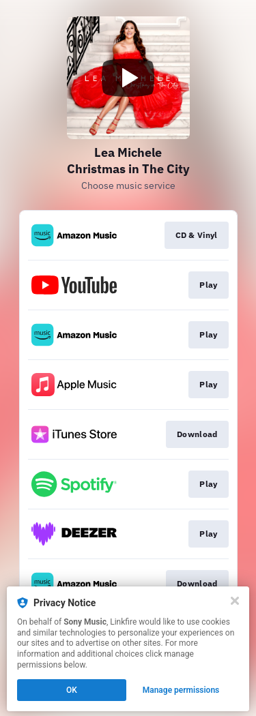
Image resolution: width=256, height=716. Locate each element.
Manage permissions (181, 690)
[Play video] (128, 78)
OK (71, 690)
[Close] (235, 601)
